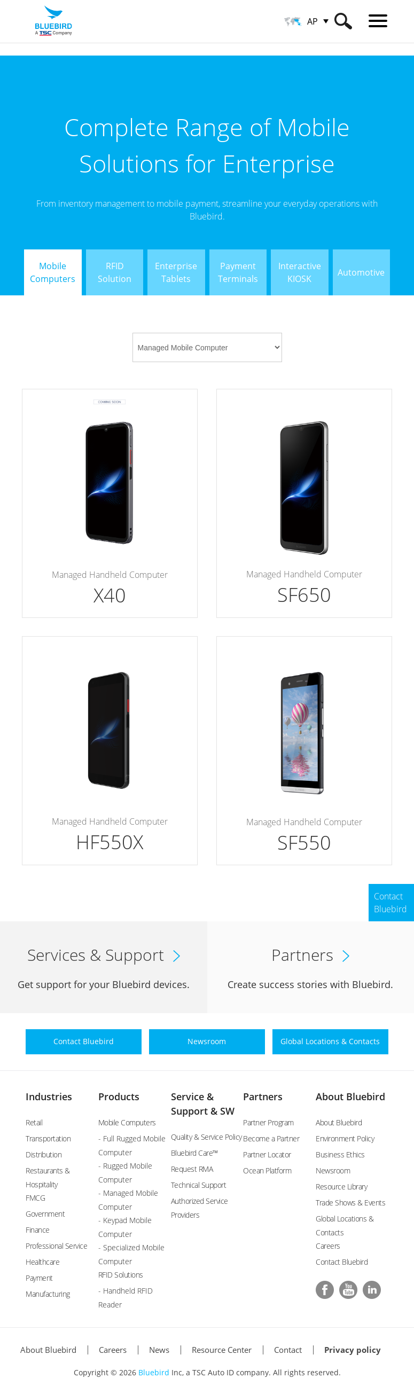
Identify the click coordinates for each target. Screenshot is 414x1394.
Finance (38, 1230)
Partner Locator (267, 1154)
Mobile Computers (127, 1122)
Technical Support (198, 1185)
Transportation (48, 1138)
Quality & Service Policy (206, 1137)
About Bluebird (350, 1096)
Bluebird (153, 1372)
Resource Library (341, 1186)
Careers (328, 1246)
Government (45, 1214)
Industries (49, 1096)
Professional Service (56, 1246)
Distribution (43, 1154)
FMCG (35, 1198)
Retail (34, 1122)
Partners (263, 1096)
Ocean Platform (267, 1170)
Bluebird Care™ (194, 1153)
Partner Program (268, 1122)
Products (118, 1096)
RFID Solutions (120, 1275)
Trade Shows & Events (350, 1202)
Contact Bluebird (342, 1262)
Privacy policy (352, 1349)
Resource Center (222, 1349)
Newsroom (333, 1170)
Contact (288, 1349)
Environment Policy (345, 1138)
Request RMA (192, 1169)
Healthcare (42, 1262)
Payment (39, 1278)
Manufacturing (48, 1294)
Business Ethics (340, 1154)
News (159, 1349)
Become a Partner (271, 1138)
